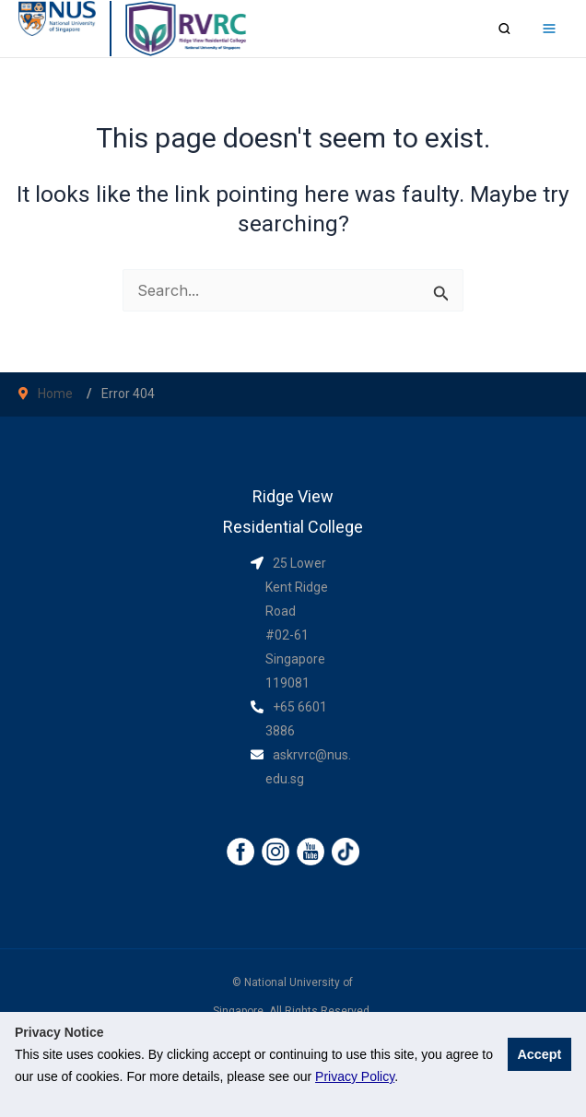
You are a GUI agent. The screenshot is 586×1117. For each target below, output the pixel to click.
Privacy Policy (354, 1076)
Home (55, 393)
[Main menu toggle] (549, 29)
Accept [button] (539, 1054)
